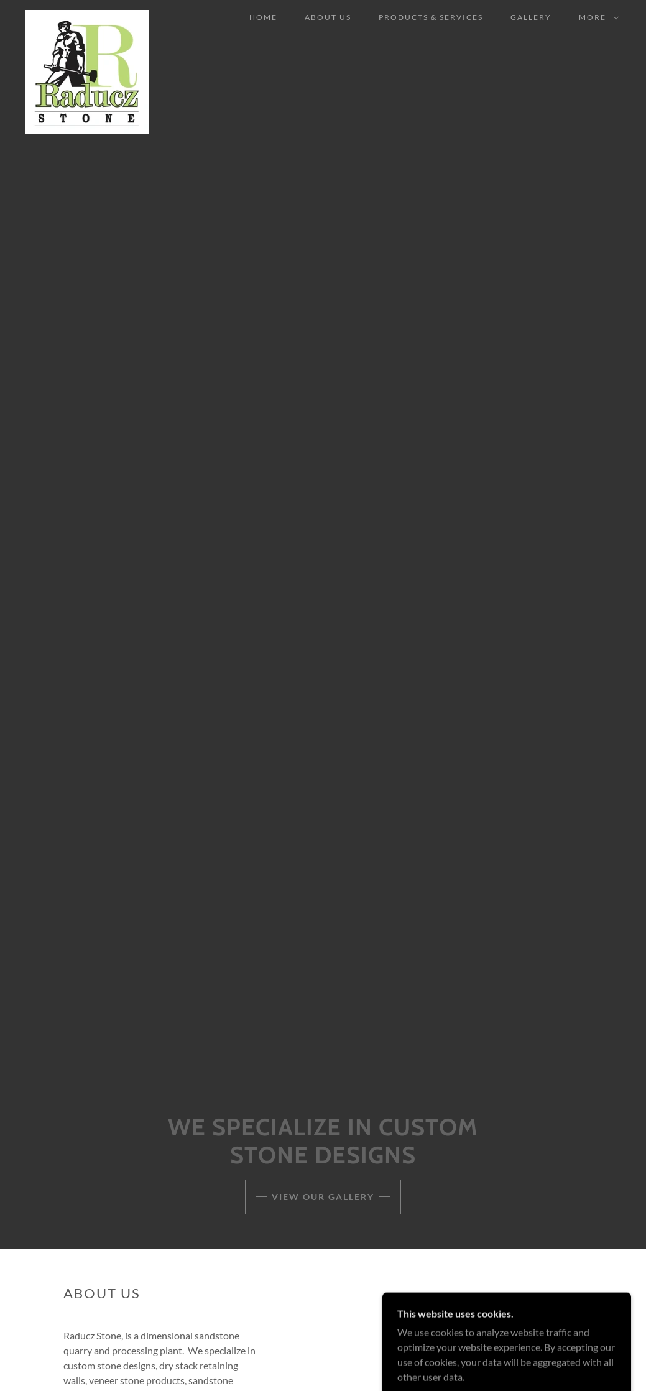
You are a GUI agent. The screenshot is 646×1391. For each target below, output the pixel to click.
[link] (87, 15)
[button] (596, 17)
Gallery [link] (530, 17)
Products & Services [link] (431, 17)
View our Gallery (323, 1196)
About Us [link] (328, 17)
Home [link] (263, 17)
